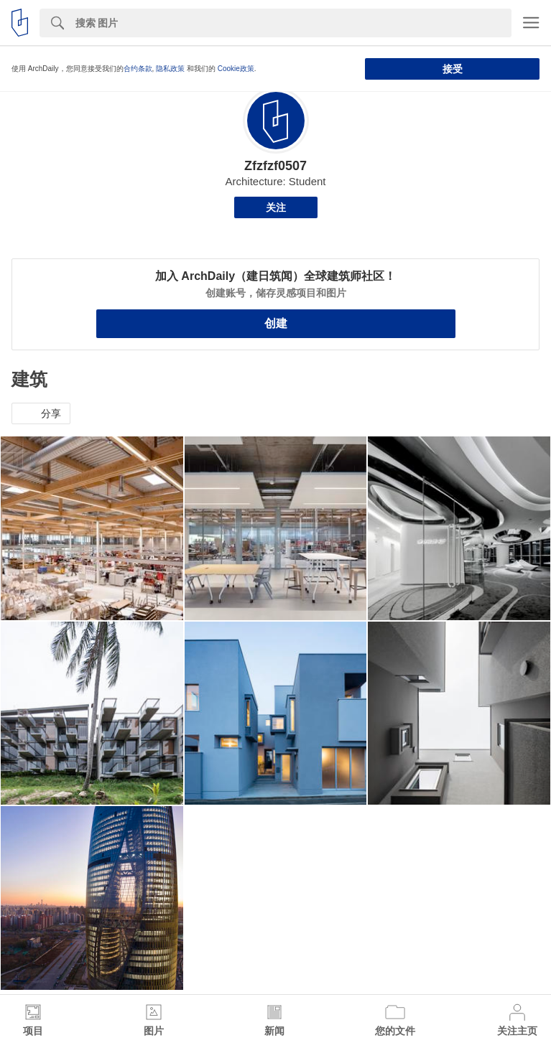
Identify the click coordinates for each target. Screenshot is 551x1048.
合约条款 (138, 68)
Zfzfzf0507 (275, 166)
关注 (276, 207)
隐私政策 (170, 68)
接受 (453, 69)
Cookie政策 (236, 68)
